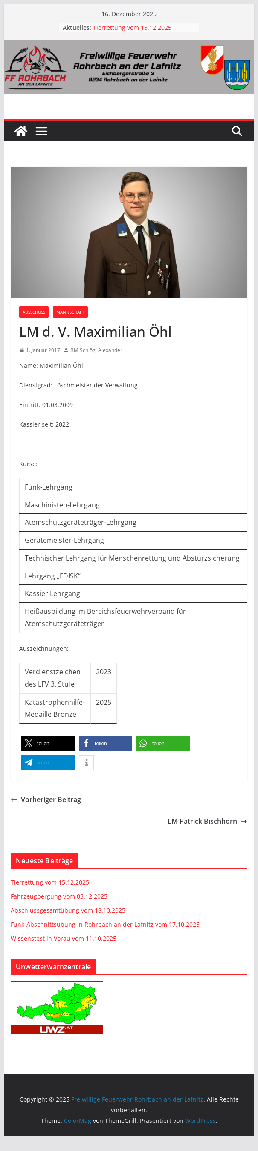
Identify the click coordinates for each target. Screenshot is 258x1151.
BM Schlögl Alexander (96, 350)
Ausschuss (34, 312)
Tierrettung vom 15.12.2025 (132, 27)
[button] (48, 743)
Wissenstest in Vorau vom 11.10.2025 (63, 938)
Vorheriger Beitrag (46, 799)
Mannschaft (70, 312)
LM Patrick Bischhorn (207, 821)
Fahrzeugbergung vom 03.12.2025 (59, 896)
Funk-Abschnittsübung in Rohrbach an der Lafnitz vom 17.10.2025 (105, 924)
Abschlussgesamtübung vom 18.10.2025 (68, 910)
